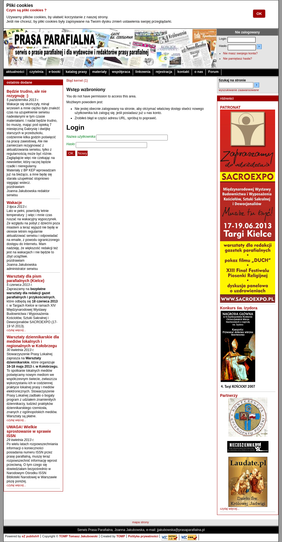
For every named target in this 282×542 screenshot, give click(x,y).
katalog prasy (76, 72)
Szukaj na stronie (232, 80)
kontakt (183, 72)
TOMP (120, 536)
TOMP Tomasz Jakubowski (78, 536)
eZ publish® (30, 536)
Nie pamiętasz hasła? (237, 58)
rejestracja (164, 72)
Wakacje (14, 202)
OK (259, 14)
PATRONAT (230, 107)
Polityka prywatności (143, 536)
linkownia (143, 72)
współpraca (121, 72)
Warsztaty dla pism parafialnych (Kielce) (25, 278)
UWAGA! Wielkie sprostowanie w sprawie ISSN (29, 431)
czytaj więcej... (16, 330)
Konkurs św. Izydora (238, 308)
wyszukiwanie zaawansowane (239, 90)
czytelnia (36, 72)
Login (222, 38)
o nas (198, 72)
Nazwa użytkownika (80, 137)
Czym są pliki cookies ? (26, 10)
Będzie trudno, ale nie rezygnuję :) (27, 93)
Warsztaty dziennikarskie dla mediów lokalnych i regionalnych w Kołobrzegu (33, 341)
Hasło (223, 45)
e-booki (55, 72)
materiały (99, 72)
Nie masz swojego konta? (240, 53)
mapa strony (140, 522)
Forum (213, 72)
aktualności (15, 72)
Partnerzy (229, 395)
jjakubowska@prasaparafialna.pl (181, 530)
